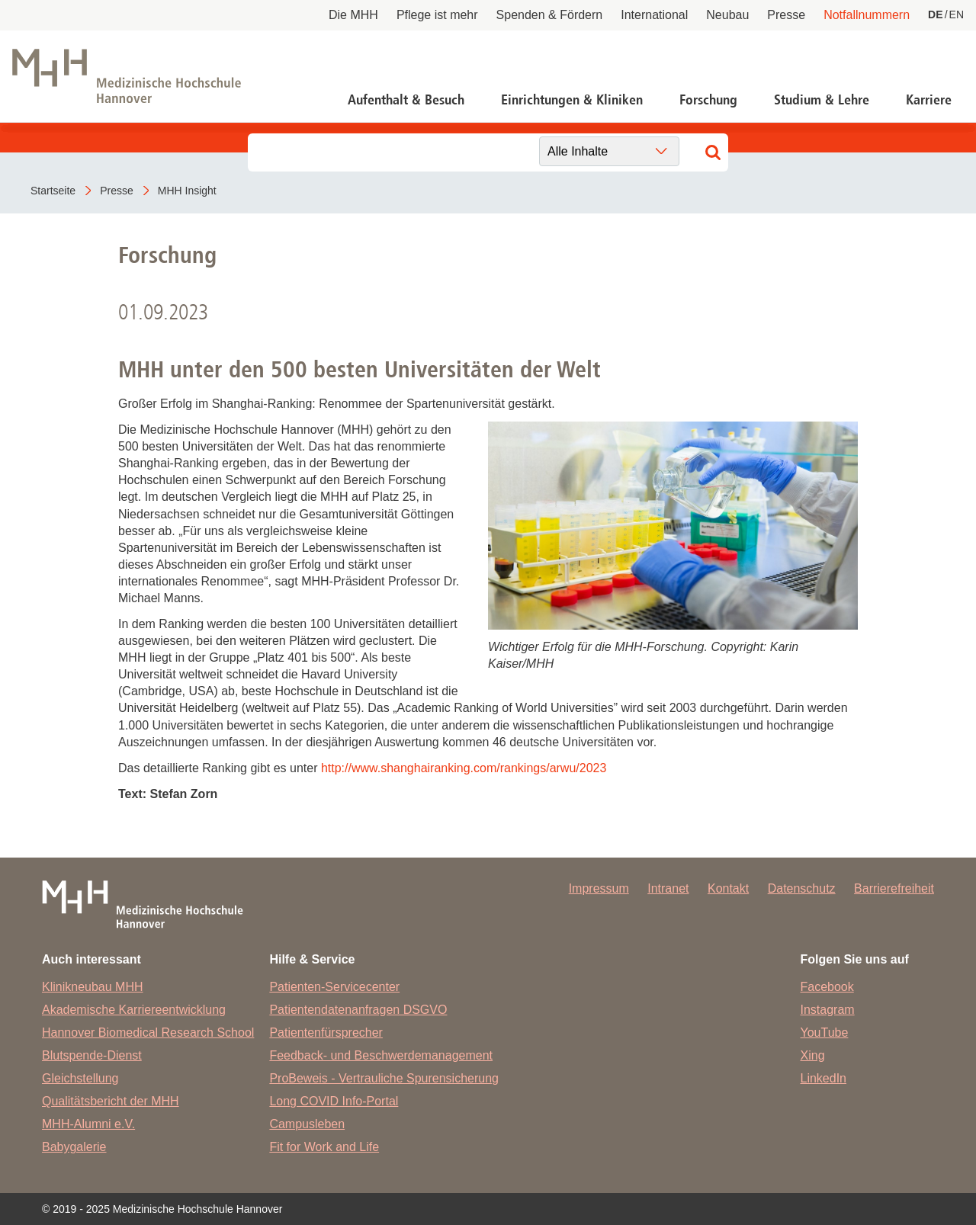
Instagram (828, 1009)
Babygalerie (74, 1146)
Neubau (727, 14)
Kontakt (728, 888)
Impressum (599, 888)
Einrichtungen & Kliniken (572, 99)
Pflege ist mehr (437, 14)
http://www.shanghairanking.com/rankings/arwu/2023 (463, 768)
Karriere (929, 99)
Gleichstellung (80, 1078)
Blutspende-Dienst (92, 1055)
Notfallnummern (867, 14)
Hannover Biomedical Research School (148, 1032)
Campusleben (307, 1124)
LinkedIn (824, 1078)
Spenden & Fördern (549, 14)
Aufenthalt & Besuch (406, 99)
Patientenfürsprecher (326, 1032)
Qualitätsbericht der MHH (110, 1101)
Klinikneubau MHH (92, 986)
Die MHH (353, 14)
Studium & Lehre (821, 99)
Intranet (668, 888)
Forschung (708, 99)
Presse (786, 14)
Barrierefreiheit (894, 888)
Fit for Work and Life (324, 1146)
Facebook (827, 986)
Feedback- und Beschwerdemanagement (381, 1055)
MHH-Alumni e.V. (88, 1124)
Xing (813, 1055)
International (654, 14)
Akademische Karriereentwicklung (134, 1009)
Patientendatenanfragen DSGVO (358, 1009)
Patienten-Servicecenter (334, 986)
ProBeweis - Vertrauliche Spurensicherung (384, 1078)
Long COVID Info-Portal (333, 1101)
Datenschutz (802, 888)
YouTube (825, 1032)
